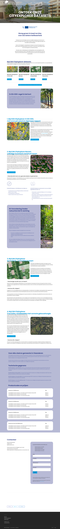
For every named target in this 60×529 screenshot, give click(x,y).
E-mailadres (35, 458)
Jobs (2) (48, 2)
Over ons (40, 2)
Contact (51, 2)
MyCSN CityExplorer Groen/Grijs (38, 449)
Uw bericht (34, 467)
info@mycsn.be (6, 521)
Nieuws (44, 2)
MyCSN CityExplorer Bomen (38, 448)
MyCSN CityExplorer (30, 8)
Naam (34, 454)
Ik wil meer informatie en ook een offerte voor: (40, 444)
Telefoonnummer (35, 462)
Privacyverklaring (12, 527)
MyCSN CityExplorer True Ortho (38, 450)
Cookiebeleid (16, 527)
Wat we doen (36, 2)
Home (32, 2)
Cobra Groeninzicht (44, 133)
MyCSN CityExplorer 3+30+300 (38, 446)
